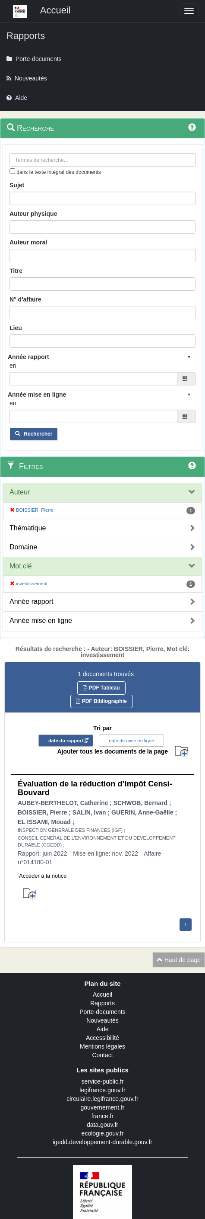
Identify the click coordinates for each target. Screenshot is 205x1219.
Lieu (15, 327)
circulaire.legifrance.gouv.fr (102, 1098)
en (12, 365)
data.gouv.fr (102, 1124)
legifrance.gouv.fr (102, 1090)
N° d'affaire (25, 299)
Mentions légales (102, 1046)
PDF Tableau (101, 688)
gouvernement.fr (103, 1107)
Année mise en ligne (40, 620)
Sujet (16, 185)
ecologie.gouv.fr (103, 1133)
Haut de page (179, 959)
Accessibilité (102, 1037)
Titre (15, 270)
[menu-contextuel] (12, 171)
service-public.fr (102, 1081)
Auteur (19, 492)
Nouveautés (102, 1020)
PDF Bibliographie (101, 701)
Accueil (102, 994)
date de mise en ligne (131, 740)
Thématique (27, 528)
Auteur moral (28, 242)
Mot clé (20, 566)
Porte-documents (102, 1011)
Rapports (102, 1003)
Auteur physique (33, 213)
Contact (102, 1055)
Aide (102, 1029)
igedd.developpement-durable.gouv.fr (102, 1142)
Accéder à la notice (43, 876)
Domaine (23, 547)
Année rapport (31, 601)
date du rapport (65, 740)
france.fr (102, 1116)
